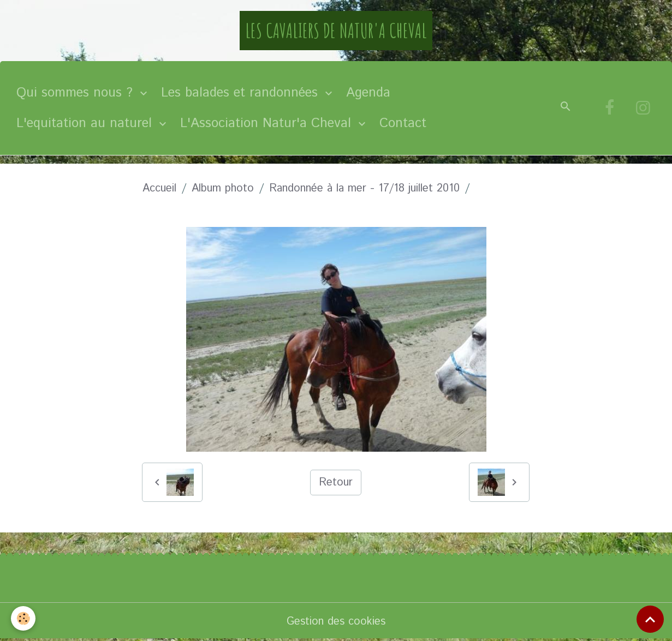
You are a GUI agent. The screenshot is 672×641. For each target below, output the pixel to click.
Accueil (159, 188)
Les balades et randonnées (241, 92)
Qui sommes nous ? (76, 92)
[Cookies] (23, 618)
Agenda (368, 92)
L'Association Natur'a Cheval (267, 123)
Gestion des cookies (336, 622)
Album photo (223, 188)
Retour (336, 482)
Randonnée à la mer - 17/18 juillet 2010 (364, 188)
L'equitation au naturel (86, 123)
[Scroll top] (650, 619)
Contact (402, 123)
